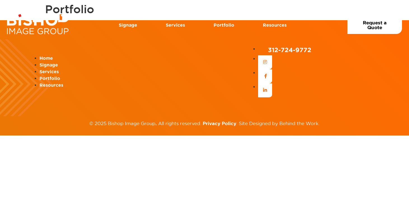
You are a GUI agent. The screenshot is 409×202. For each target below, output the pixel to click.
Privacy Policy (219, 123)
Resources (275, 24)
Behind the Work (299, 123)
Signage (128, 24)
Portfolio (224, 24)
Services (175, 24)
